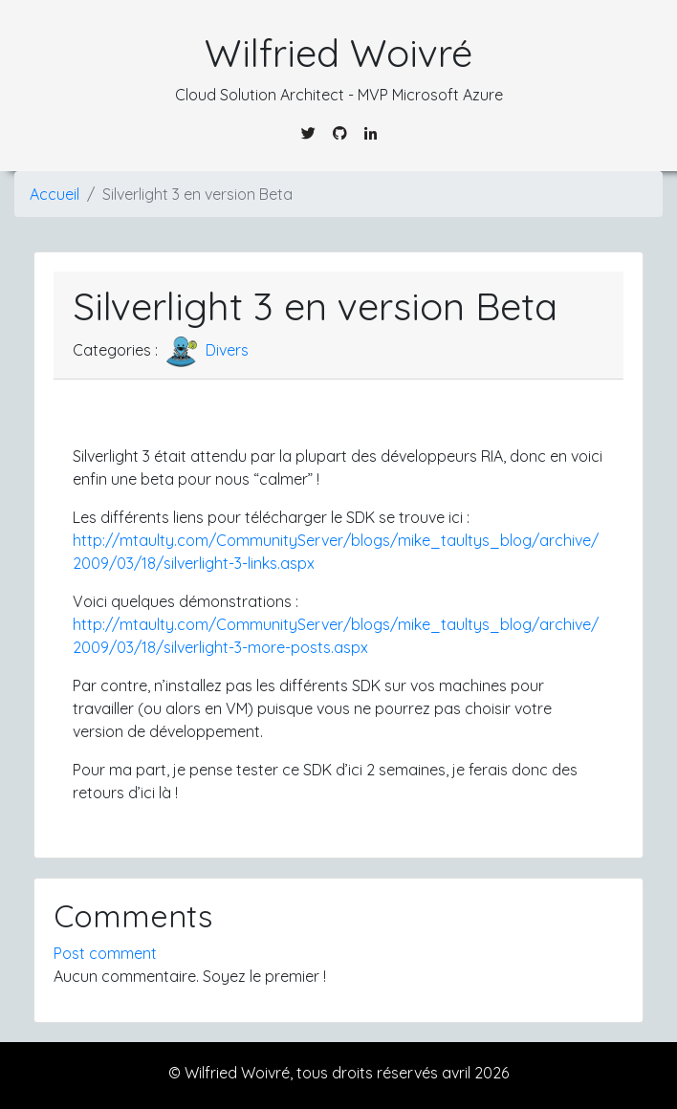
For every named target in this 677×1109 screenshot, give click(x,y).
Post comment (105, 953)
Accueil (54, 194)
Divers (205, 349)
